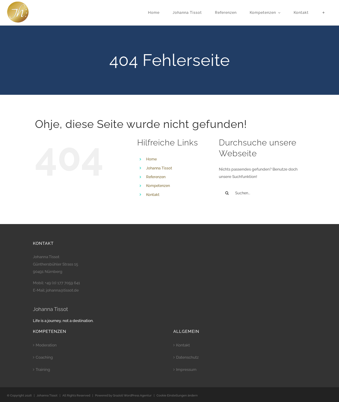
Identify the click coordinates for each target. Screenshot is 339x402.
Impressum (186, 369)
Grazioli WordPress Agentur (132, 395)
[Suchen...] (261, 193)
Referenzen (155, 177)
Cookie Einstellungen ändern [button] (177, 395)
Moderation (46, 345)
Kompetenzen (158, 185)
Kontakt (152, 194)
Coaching (44, 357)
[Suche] (227, 193)
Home (151, 159)
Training (43, 369)
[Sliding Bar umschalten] (323, 12)
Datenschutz (187, 357)
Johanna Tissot (159, 168)
